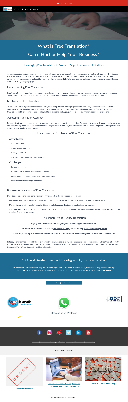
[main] (64, 50)
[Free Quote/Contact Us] (64, 283)
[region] (64, 3)
